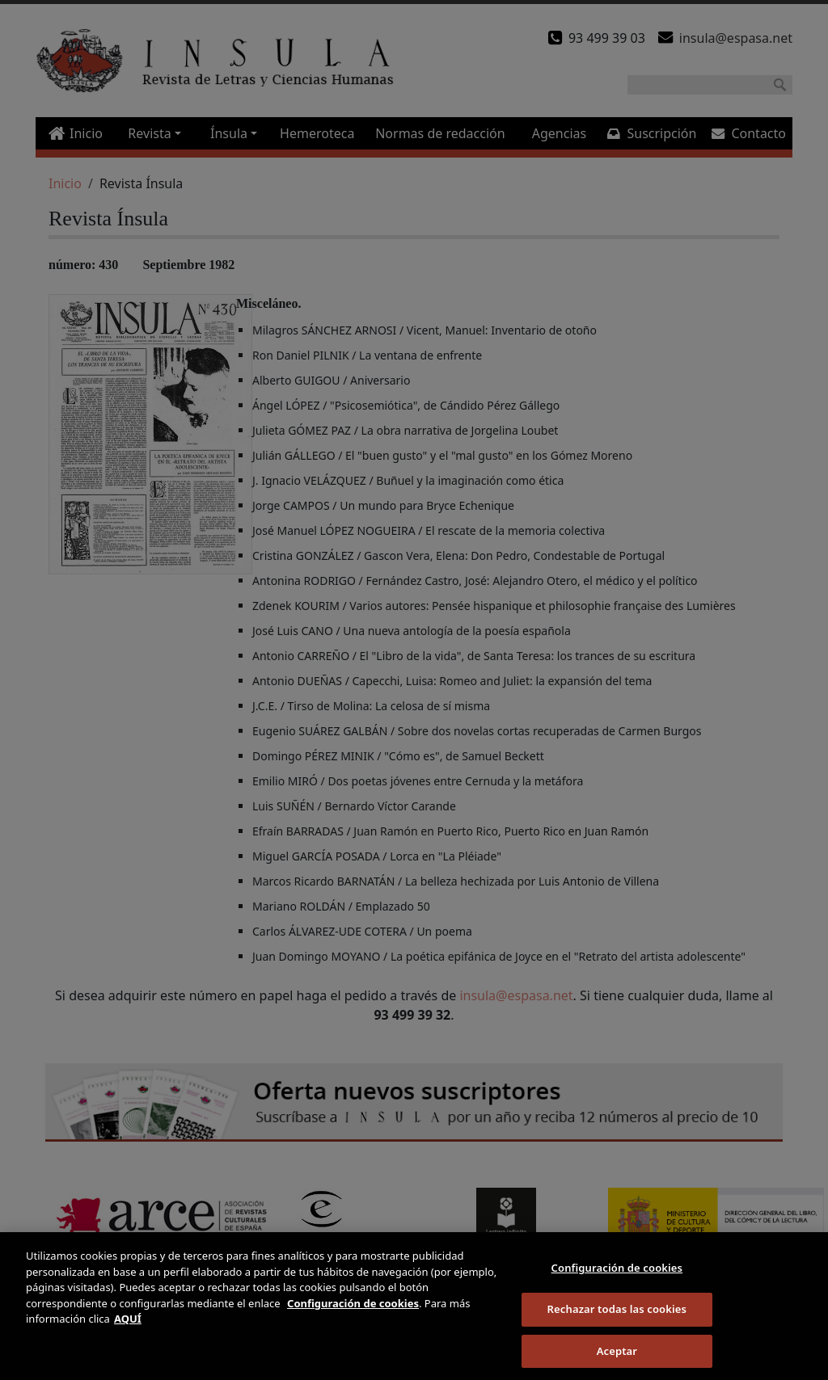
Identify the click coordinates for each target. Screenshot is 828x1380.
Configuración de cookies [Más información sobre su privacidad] (353, 1313)
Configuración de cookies (617, 1277)
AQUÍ (128, 1328)
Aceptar (617, 1360)
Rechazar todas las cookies (617, 1318)
